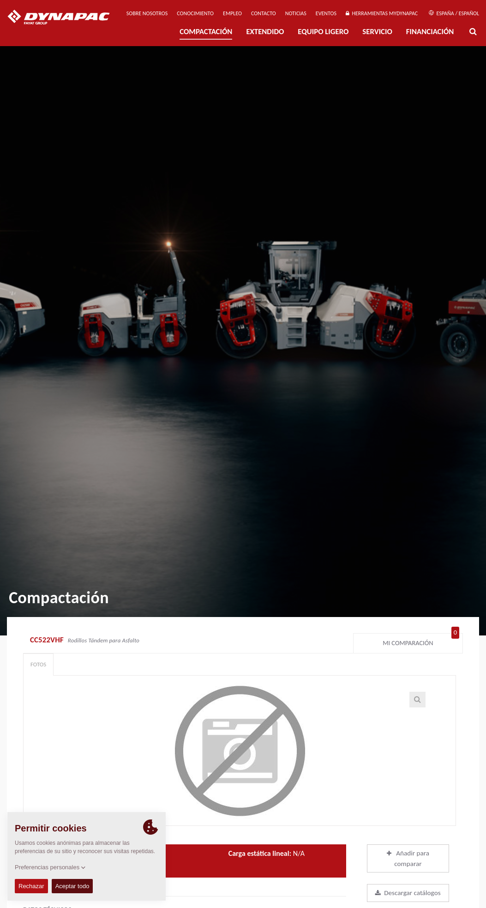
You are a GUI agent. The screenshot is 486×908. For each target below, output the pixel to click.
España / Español (454, 13)
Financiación (430, 31)
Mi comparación (421, 641)
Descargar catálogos (407, 893)
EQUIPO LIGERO (323, 31)
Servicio (377, 31)
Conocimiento (195, 13)
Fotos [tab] (38, 664)
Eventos (326, 13)
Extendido (265, 31)
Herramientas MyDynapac (382, 13)
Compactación (206, 31)
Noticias (295, 13)
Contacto (263, 13)
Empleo (232, 13)
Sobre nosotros (147, 13)
